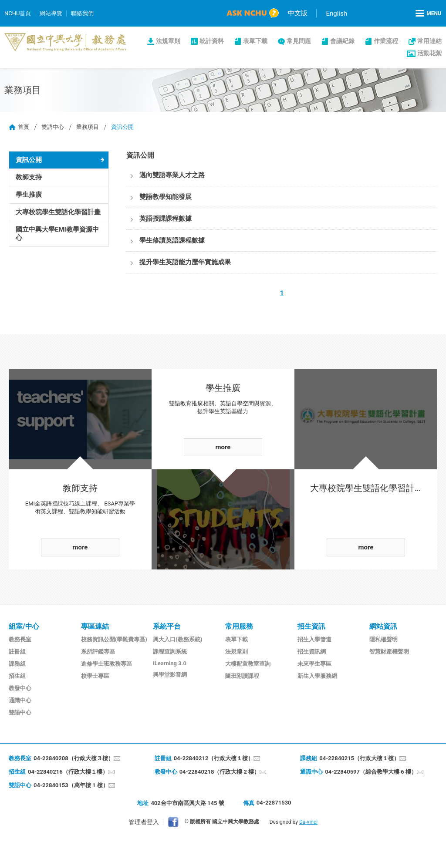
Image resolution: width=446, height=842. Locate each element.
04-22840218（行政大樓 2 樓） (219, 771)
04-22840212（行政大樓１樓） (214, 758)
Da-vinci (308, 822)
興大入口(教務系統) (177, 639)
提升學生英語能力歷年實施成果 (185, 262)
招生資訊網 (311, 651)
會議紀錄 (342, 40)
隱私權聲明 (383, 639)
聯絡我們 (82, 13)
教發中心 (20, 688)
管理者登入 (143, 821)
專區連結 (95, 626)
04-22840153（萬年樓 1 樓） (71, 785)
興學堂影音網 (170, 674)
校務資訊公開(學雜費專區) (114, 639)
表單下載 (255, 40)
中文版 (297, 13)
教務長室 (20, 639)
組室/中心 (24, 626)
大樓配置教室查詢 (247, 663)
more (80, 547)
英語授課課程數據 (165, 218)
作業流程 (386, 40)
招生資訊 (311, 626)
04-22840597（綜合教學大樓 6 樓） (371, 771)
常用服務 (239, 626)
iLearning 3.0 (169, 663)
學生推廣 (29, 195)
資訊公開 (29, 160)
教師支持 (29, 177)
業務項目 (87, 127)
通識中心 (20, 700)
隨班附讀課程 (242, 676)
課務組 (17, 663)
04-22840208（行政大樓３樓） (74, 758)
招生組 (17, 676)
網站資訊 (383, 626)
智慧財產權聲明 (389, 651)
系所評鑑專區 (98, 651)
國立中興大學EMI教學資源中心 (57, 234)
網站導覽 (51, 13)
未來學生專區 (314, 663)
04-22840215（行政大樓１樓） (359, 758)
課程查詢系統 (170, 651)
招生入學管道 (314, 639)
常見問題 (299, 40)
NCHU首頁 (17, 13)
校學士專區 (95, 676)
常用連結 (429, 40)
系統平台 (167, 626)
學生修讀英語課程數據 (172, 240)
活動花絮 (429, 53)
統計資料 (211, 40)
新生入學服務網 (317, 676)
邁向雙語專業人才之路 (172, 175)
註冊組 (17, 651)
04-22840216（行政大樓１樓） (68, 771)
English (336, 13)
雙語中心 (52, 127)
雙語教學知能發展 (165, 197)
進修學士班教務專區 (106, 663)
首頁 (23, 127)
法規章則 (168, 40)
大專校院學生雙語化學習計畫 (58, 212)
